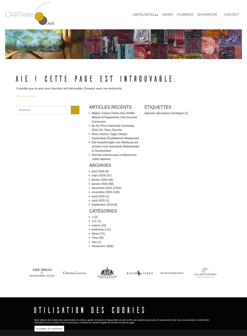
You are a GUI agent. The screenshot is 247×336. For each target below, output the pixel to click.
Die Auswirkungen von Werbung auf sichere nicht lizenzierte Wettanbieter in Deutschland (115, 146)
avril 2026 (98, 171)
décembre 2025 (102, 188)
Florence (185, 14)
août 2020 (98, 200)
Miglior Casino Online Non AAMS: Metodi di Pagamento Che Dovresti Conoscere (114, 117)
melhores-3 (99, 229)
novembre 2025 (102, 192)
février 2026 (99, 179)
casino (96, 225)
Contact (231, 14)
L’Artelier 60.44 (145, 14)
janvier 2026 (100, 184)
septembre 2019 (102, 204)
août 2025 (98, 196)
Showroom (99, 246)
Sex (94, 242)
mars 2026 (98, 175)
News (95, 233)
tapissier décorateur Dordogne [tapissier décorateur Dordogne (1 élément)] (166, 113)
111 (94, 221)
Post (95, 237)
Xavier (167, 14)
